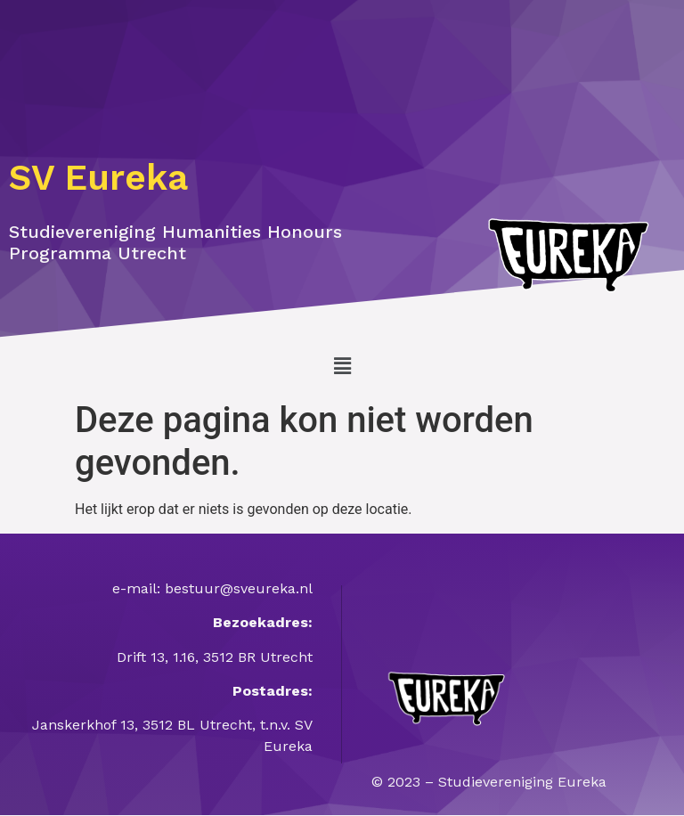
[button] (342, 366)
